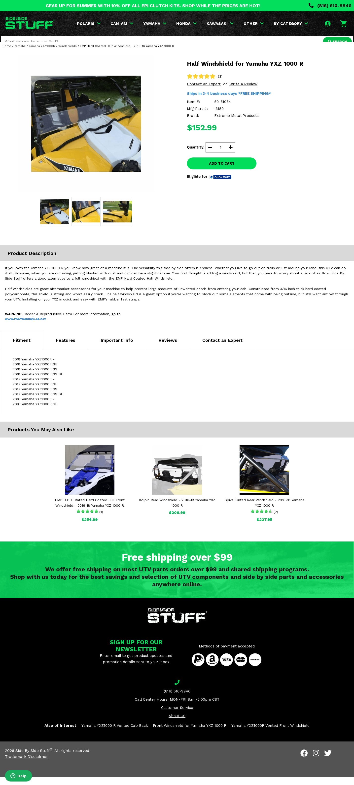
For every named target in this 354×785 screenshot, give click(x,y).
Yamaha (20, 54)
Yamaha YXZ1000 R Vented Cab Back (114, 733)
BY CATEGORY (291, 23)
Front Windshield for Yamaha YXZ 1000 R (189, 733)
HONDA (187, 23)
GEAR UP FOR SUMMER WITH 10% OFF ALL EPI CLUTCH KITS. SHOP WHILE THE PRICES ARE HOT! (153, 5)
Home (6, 54)
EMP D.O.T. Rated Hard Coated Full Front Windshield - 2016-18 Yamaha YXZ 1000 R (90, 510)
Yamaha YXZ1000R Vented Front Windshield (270, 733)
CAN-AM (122, 23)
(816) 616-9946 (330, 5)
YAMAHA (155, 23)
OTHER (254, 23)
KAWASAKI (220, 23)
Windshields (67, 54)
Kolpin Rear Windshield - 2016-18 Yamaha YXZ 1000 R (177, 510)
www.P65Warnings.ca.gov (25, 327)
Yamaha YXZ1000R (42, 54)
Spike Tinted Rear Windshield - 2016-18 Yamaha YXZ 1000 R (264, 510)
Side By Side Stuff (33, 758)
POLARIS (89, 23)
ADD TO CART (222, 171)
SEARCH (335, 42)
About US (177, 724)
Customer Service (177, 715)
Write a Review (243, 92)
